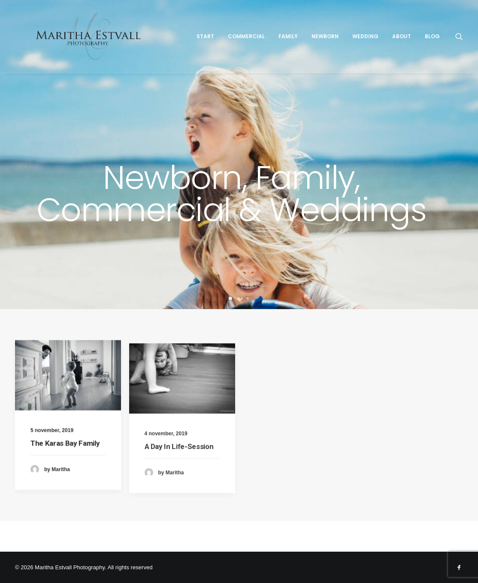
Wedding (370, 50)
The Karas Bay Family (65, 451)
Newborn (330, 50)
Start (210, 50)
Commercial (251, 50)
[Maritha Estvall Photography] (105, 50)
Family (293, 50)
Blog (437, 50)
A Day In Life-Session (179, 473)
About (406, 50)
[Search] (464, 50)
